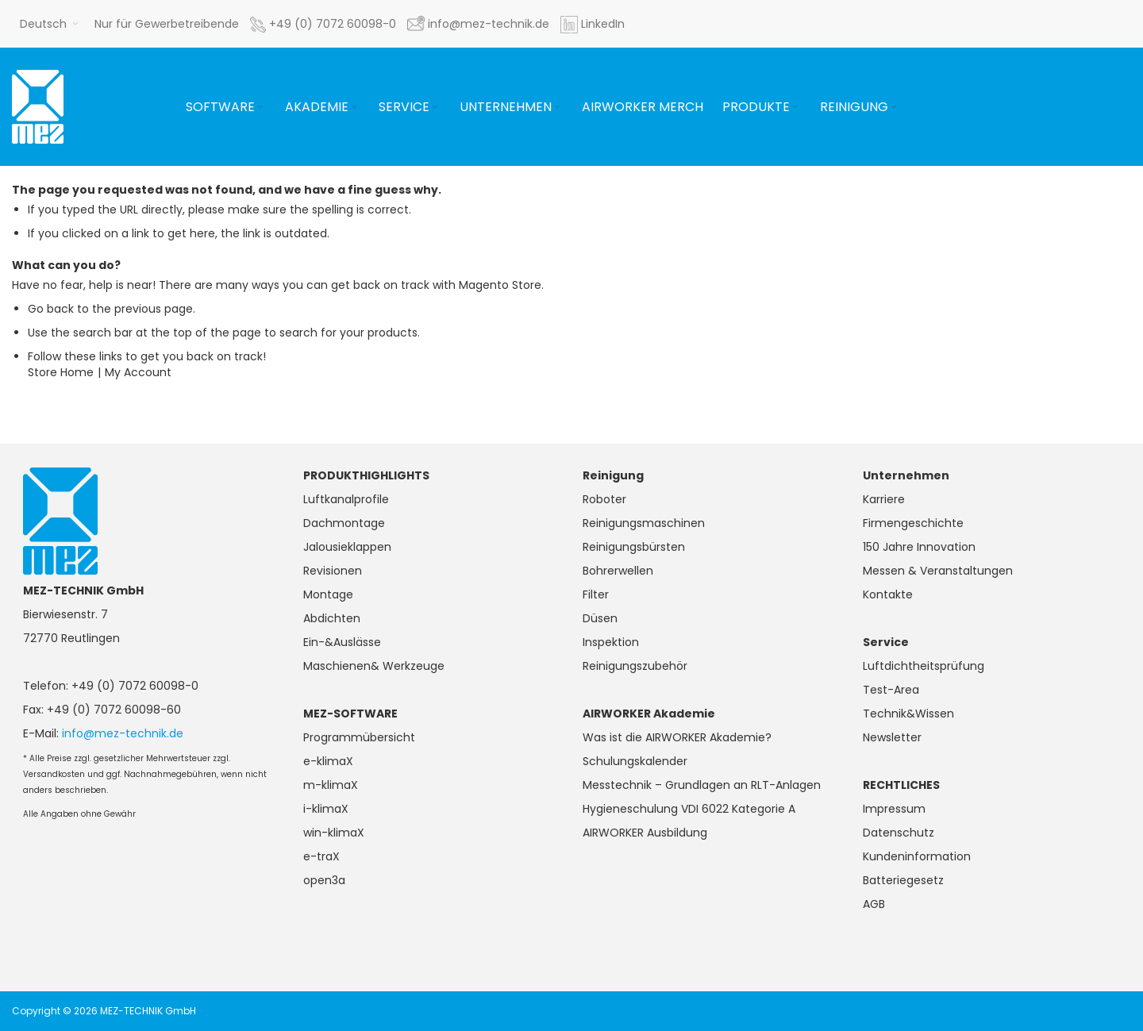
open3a (324, 880)
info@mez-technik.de (122, 733)
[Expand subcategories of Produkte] (795, 107)
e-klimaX (328, 761)
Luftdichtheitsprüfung (923, 666)
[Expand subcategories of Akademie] (354, 107)
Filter (596, 594)
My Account (138, 372)
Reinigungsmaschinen (644, 523)
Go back (51, 309)
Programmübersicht (359, 737)
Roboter (604, 499)
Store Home (61, 372)
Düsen (600, 618)
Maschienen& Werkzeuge (373, 666)
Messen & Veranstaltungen (938, 571)
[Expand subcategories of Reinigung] (893, 107)
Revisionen (332, 571)
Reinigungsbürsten (634, 547)
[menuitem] (225, 107)
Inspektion (611, 642)
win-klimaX (333, 833)
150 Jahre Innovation (919, 547)
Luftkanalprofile (346, 499)
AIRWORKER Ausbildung (645, 833)
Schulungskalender (635, 761)
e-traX (321, 856)
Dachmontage (344, 523)
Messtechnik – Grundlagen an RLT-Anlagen (702, 785)
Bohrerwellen (618, 571)
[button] (49, 24)
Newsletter (892, 737)
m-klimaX (330, 785)
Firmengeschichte (913, 523)
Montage (328, 594)
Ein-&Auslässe (342, 642)
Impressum (894, 809)
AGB (874, 904)
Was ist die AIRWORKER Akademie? (677, 737)
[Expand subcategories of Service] (435, 107)
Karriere (884, 499)
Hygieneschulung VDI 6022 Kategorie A (689, 809)
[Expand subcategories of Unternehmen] (557, 107)
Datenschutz (898, 833)
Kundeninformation (917, 856)
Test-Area (891, 690)
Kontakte (888, 594)
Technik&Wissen (908, 713)
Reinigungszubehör (635, 666)
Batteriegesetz (903, 880)
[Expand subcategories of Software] (260, 107)
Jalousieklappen (347, 547)
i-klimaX (325, 809)
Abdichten (331, 618)
